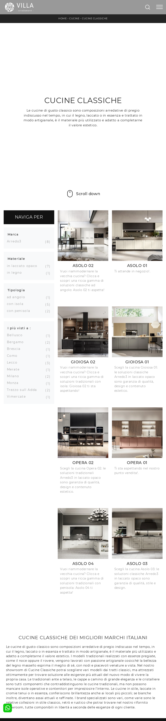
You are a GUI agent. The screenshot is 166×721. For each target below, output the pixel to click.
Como (14, 356)
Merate (15, 369)
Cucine (74, 18)
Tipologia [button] (16, 290)
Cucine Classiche (95, 18)
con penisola (20, 311)
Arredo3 (16, 241)
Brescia (15, 349)
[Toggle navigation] (159, 7)
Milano (14, 376)
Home (62, 18)
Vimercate (18, 396)
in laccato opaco (24, 266)
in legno (16, 273)
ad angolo (18, 297)
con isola (17, 304)
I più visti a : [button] (19, 328)
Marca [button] (13, 234)
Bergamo (17, 342)
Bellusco (16, 335)
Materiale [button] (16, 259)
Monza (14, 383)
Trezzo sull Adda (23, 390)
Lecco (14, 362)
